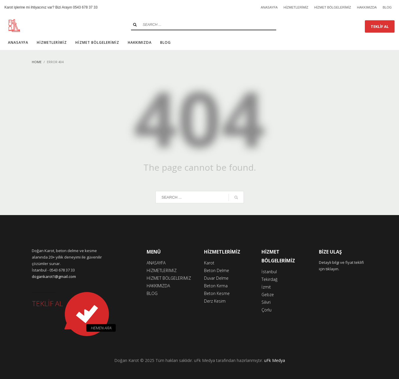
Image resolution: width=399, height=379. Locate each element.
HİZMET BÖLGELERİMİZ (332, 7)
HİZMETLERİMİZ (296, 7)
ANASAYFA (269, 7)
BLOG (387, 7)
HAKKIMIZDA (367, 7)
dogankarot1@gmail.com (54, 276)
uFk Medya (274, 360)
